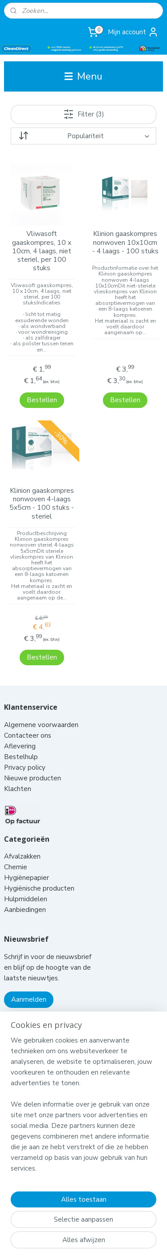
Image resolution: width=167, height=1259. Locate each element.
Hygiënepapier (26, 855)
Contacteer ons (28, 712)
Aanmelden (28, 976)
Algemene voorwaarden (42, 702)
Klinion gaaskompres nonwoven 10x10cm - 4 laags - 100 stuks (125, 243)
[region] (83, 1108)
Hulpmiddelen (26, 876)
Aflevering (20, 723)
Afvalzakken (22, 833)
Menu (83, 76)
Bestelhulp (21, 734)
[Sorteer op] (83, 136)
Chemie (15, 844)
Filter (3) (83, 114)
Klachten (17, 766)
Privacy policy (24, 744)
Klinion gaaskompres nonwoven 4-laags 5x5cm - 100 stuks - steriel (41, 493)
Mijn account (133, 32)
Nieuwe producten (32, 755)
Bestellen (42, 388)
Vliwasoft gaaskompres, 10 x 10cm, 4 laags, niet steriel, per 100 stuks (41, 251)
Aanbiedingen (25, 887)
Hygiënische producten (40, 865)
